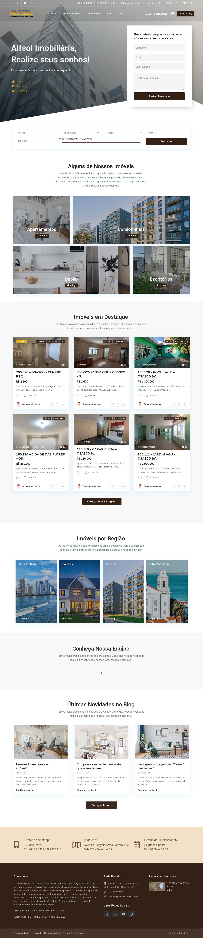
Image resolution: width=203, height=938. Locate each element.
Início (53, 13)
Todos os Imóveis (71, 13)
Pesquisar (166, 141)
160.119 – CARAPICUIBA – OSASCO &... (97, 451)
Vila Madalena (159, 564)
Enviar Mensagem (159, 96)
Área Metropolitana (32, 564)
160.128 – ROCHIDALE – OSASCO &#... (156, 374)
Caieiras (67, 564)
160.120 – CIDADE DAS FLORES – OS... (40, 456)
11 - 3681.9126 (157, 14)
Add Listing (185, 13)
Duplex (72, 279)
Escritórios (161, 279)
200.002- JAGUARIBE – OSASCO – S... (101, 374)
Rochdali (144, 364)
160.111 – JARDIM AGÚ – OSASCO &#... (156, 456)
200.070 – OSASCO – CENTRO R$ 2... (39, 374)
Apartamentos (41, 229)
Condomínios (131, 229)
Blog (109, 13)
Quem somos (94, 13)
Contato (122, 13)
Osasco (22, 364)
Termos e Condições (179, 933)
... (55, 390)
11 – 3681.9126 (116, 891)
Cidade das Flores (27, 447)
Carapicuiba (84, 441)
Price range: (65, 138)
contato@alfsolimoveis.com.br (123, 896)
